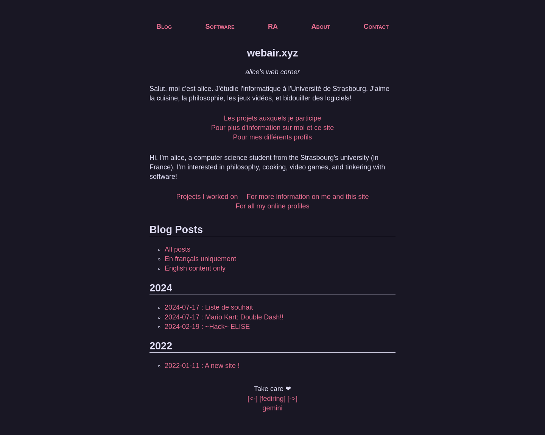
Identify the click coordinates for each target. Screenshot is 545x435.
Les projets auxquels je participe (272, 118)
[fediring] (272, 398)
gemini (272, 408)
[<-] (253, 398)
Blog (164, 26)
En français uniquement (200, 259)
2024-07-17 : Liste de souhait (209, 307)
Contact (376, 26)
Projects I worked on (207, 196)
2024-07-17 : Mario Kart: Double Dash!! (224, 317)
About (320, 26)
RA (273, 26)
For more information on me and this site (307, 196)
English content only (195, 268)
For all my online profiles (272, 206)
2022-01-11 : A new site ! (202, 365)
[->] (293, 398)
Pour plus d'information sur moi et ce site (272, 127)
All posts (177, 249)
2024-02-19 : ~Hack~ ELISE (207, 326)
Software (220, 26)
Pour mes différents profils (272, 137)
